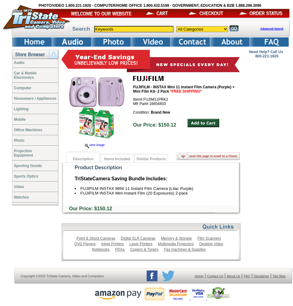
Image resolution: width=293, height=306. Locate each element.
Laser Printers (141, 244)
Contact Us (215, 276)
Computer (22, 88)
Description (83, 159)
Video (19, 187)
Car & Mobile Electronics (25, 75)
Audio (19, 63)
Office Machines (28, 130)
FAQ (247, 276)
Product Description (98, 167)
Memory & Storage (176, 238)
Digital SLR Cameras (138, 238)
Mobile (20, 119)
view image (95, 145)
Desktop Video (211, 244)
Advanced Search (272, 28)
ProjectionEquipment (23, 153)
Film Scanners (209, 238)
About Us (233, 276)
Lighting (21, 109)
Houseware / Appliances (35, 98)
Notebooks (100, 249)
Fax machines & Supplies (185, 249)
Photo (19, 140)
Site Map (279, 276)
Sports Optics (26, 176)
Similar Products (151, 159)
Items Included (117, 159)
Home (199, 276)
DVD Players (85, 244)
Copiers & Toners (144, 249)
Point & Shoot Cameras (96, 238)
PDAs (120, 249)
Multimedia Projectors (176, 244)
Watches (21, 197)
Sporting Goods (28, 166)
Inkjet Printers (112, 244)
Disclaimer (261, 276)
